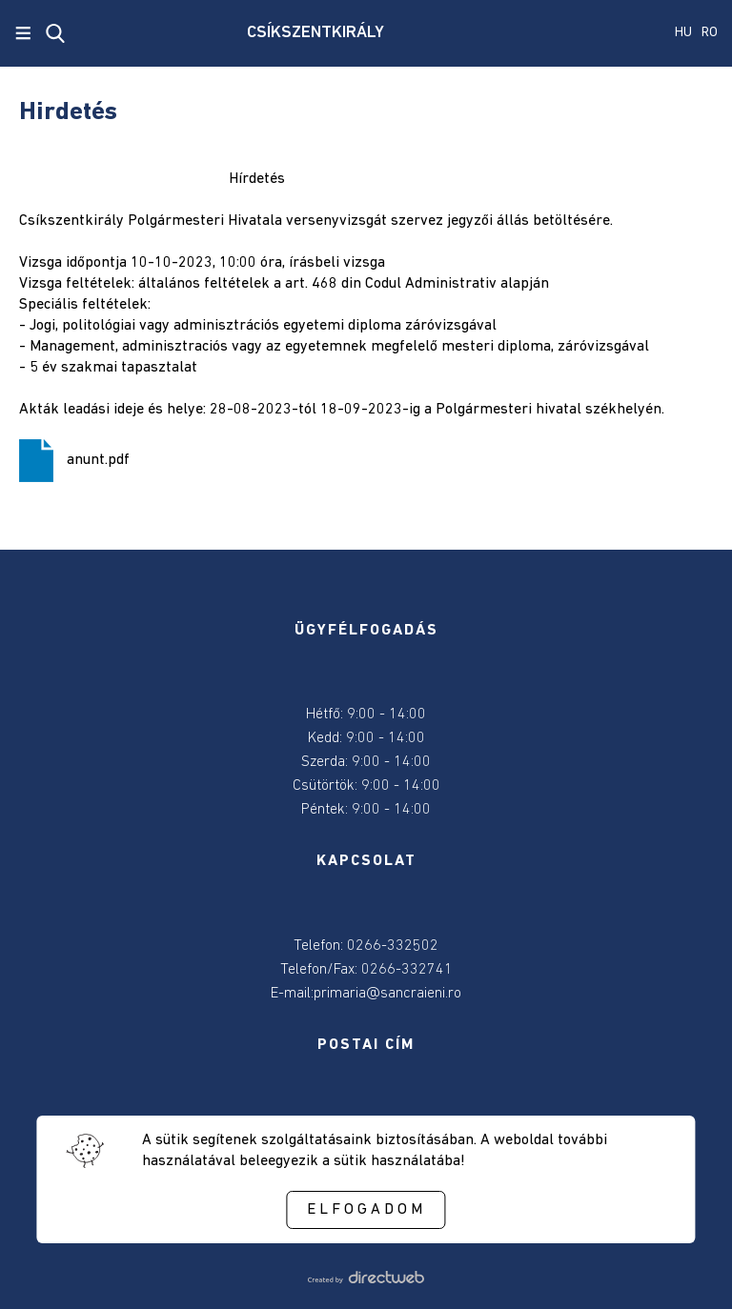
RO (710, 33)
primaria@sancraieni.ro (387, 993)
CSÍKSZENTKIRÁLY (315, 33)
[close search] (55, 33)
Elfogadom (366, 1210)
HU (683, 33)
